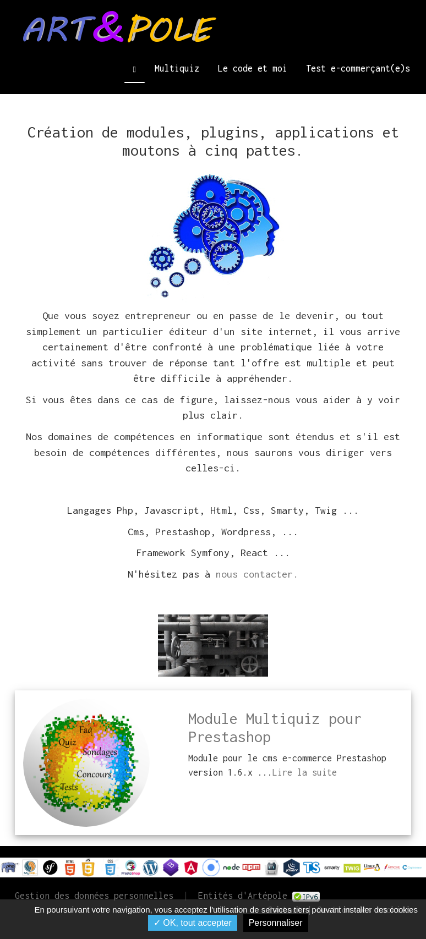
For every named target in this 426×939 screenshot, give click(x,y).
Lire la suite (304, 772)
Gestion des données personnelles (94, 895)
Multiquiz (177, 68)
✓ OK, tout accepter (193, 922)
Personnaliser (276, 922)
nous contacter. (257, 574)
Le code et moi (252, 68)
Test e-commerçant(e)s (358, 68)
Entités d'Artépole (242, 895)
